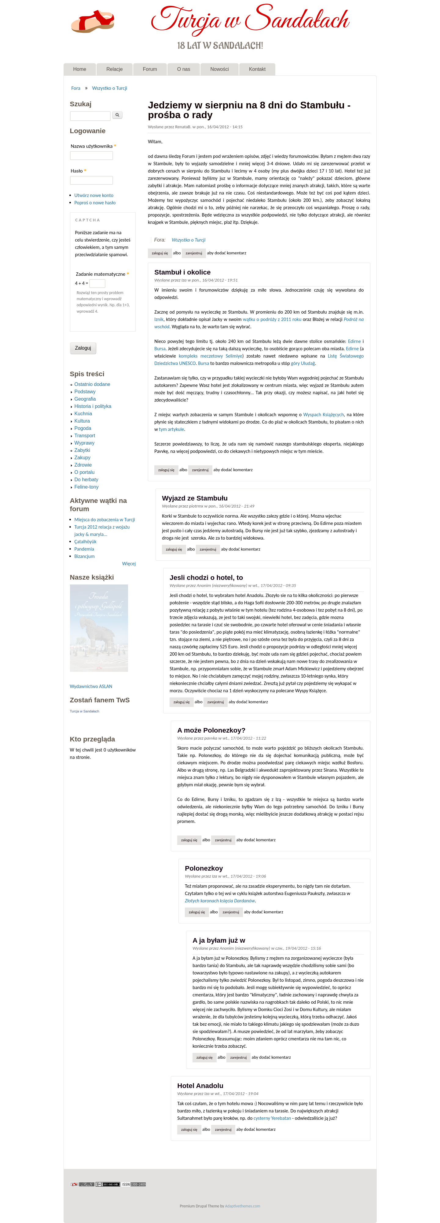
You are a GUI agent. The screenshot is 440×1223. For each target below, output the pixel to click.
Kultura (82, 421)
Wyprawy (85, 443)
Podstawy (85, 391)
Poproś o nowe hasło (95, 203)
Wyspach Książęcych (323, 414)
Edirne (354, 341)
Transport (85, 435)
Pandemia (84, 549)
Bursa (159, 348)
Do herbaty (86, 479)
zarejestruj (194, 253)
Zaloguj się (160, 253)
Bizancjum (85, 556)
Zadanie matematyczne (102, 274)
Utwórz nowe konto (94, 195)
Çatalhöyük (86, 541)
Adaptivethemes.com (242, 1206)
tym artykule (171, 429)
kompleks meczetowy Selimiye (210, 356)
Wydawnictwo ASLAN (91, 686)
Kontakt (257, 69)
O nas (183, 69)
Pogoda (83, 428)
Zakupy (82, 457)
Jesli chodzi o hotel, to (206, 577)
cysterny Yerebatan (272, 1118)
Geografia (85, 399)
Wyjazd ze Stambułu (195, 498)
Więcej (129, 563)
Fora (75, 88)
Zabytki (82, 450)
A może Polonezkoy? (211, 730)
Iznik (158, 319)
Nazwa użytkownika (93, 146)
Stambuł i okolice (182, 272)
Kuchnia (83, 413)
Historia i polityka (93, 406)
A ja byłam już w (219, 940)
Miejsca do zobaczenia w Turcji (105, 519)
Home (79, 69)
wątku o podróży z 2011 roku (272, 319)
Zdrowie (83, 465)
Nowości (219, 69)
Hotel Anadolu (200, 1086)
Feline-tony (87, 487)
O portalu (85, 472)
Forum (150, 69)
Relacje (114, 69)
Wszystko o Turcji (109, 88)
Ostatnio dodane (92, 384)
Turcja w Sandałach (249, 20)
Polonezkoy (204, 868)
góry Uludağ (303, 363)
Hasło (79, 171)
